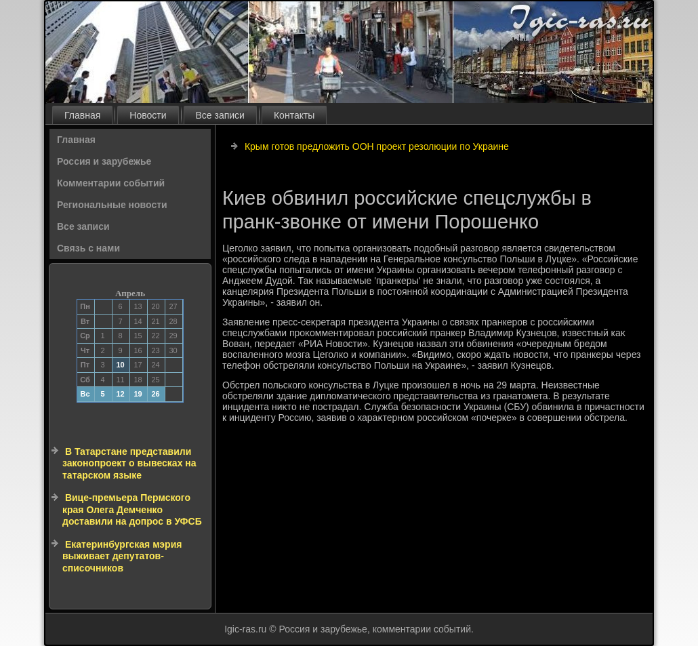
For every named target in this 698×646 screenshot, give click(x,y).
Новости (147, 115)
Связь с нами (88, 248)
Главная (82, 115)
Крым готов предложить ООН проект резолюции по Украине (377, 146)
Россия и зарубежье (104, 161)
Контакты (294, 115)
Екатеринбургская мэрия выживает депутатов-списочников (122, 556)
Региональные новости (112, 204)
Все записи (220, 115)
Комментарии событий (111, 183)
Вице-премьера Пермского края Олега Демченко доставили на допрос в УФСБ (132, 509)
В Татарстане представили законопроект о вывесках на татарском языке (129, 463)
